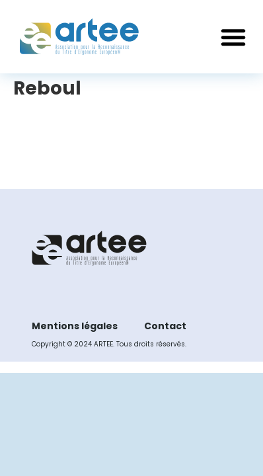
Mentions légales (75, 326)
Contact (165, 326)
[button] (233, 37)
